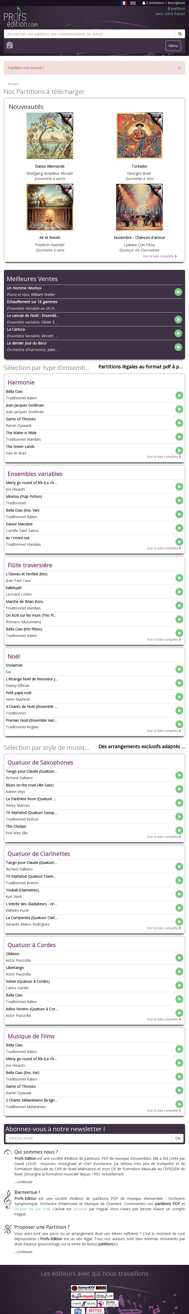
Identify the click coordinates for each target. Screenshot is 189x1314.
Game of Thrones (21, 419)
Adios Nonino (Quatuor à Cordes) (32, 1008)
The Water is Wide (21, 432)
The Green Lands (20, 446)
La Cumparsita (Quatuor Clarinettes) (32, 917)
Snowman (14, 665)
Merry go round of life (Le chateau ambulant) (32, 482)
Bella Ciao (14, 391)
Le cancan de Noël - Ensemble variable (33, 315)
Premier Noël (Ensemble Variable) (32, 720)
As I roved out (17, 537)
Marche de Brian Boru (24, 601)
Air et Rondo (49, 237)
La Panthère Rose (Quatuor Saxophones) (32, 798)
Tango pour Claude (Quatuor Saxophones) (32, 771)
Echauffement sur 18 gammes (32, 301)
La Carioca (16, 329)
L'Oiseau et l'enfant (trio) (26, 573)
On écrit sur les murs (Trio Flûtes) (32, 615)
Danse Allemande (50, 166)
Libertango (15, 967)
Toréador (139, 166)
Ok (177, 1138)
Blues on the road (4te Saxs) (30, 785)
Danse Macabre (19, 524)
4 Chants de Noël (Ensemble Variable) (32, 706)
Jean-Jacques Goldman (25, 405)
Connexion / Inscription (163, 2)
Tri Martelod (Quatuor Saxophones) (32, 812)
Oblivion (12, 953)
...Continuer (23, 1181)
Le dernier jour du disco (27, 343)
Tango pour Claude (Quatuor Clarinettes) (32, 862)
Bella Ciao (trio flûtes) (24, 629)
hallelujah (14, 587)
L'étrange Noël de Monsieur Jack (32, 678)
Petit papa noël (18, 692)
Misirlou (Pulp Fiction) (24, 496)
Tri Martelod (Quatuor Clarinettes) (32, 876)
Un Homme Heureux (24, 287)
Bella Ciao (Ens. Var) (22, 510)
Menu (174, 47)
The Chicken (16, 826)
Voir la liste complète (160, 256)
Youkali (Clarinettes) (22, 890)
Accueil (13, 84)
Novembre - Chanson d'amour (139, 237)
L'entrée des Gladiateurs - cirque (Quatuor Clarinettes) (32, 903)
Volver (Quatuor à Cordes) (28, 981)
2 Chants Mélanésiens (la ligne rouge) (32, 1100)
